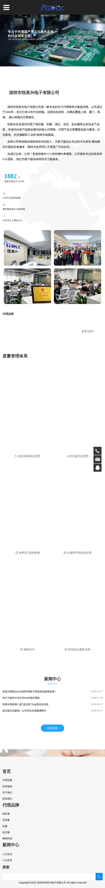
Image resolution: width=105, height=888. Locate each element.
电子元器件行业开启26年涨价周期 (20, 697)
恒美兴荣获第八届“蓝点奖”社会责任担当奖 (25, 704)
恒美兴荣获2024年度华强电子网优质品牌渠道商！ (29, 691)
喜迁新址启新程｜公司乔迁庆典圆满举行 (24, 710)
